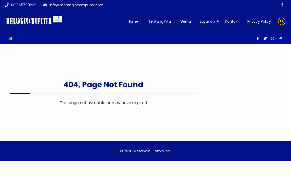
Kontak (231, 21)
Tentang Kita (159, 21)
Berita (186, 21)
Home (133, 21)
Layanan (207, 21)
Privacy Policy (259, 21)
